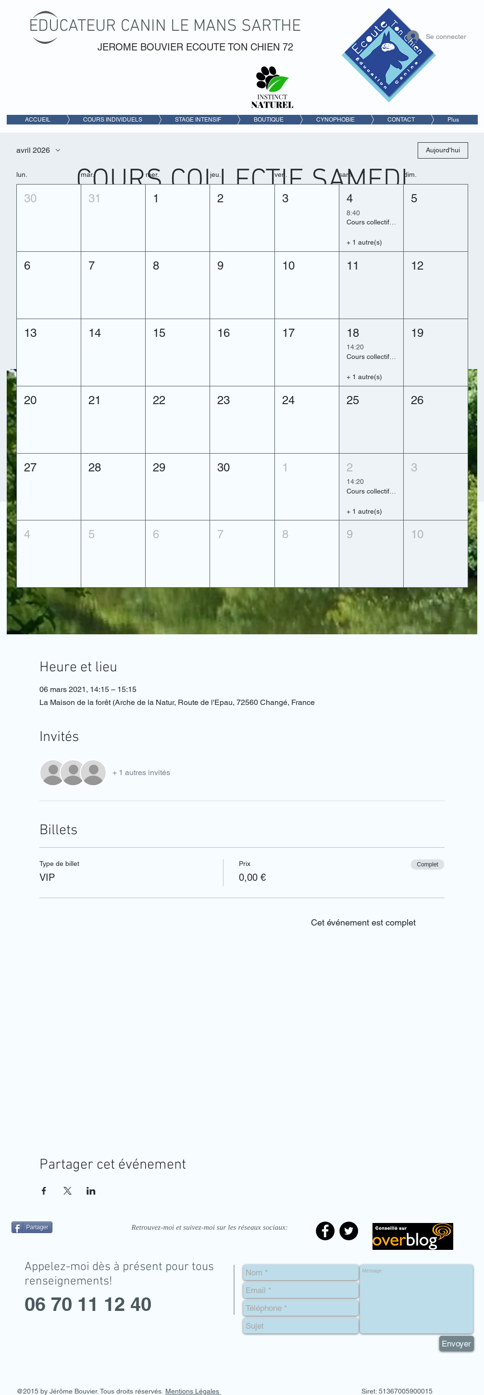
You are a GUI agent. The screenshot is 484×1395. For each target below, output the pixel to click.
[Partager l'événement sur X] (67, 1191)
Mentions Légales (193, 1391)
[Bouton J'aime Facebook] (72, 1249)
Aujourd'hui (443, 150)
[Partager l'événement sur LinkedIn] (91, 1191)
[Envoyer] (456, 1343)
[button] (48, 218)
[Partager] (32, 1227)
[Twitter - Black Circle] (348, 1231)
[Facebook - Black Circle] (325, 1231)
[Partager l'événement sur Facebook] (44, 1191)
